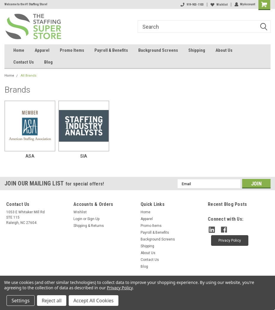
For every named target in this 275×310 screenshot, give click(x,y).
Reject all (52, 300)
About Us (224, 50)
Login (77, 219)
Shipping (196, 50)
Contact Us (23, 62)
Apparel (42, 50)
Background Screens (158, 50)
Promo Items (72, 50)
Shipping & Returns (88, 226)
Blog (48, 62)
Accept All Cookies (93, 300)
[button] (229, 240)
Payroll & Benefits (111, 50)
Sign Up (93, 219)
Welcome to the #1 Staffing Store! (25, 4)
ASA (29, 156)
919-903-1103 (191, 5)
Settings (21, 300)
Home (18, 50)
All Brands (28, 76)
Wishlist (218, 5)
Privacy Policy (120, 287)
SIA (83, 156)
